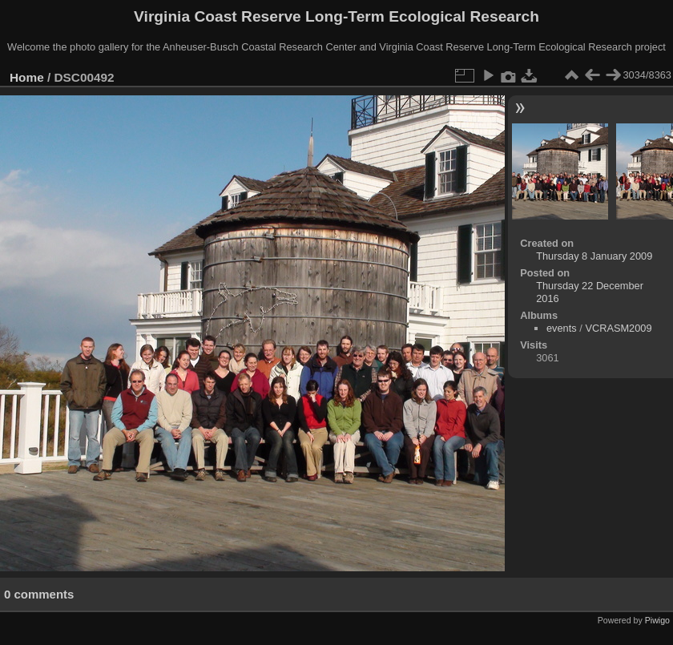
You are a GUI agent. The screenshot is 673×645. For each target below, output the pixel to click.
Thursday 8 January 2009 (594, 256)
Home (27, 77)
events (561, 328)
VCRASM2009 (618, 328)
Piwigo (657, 620)
